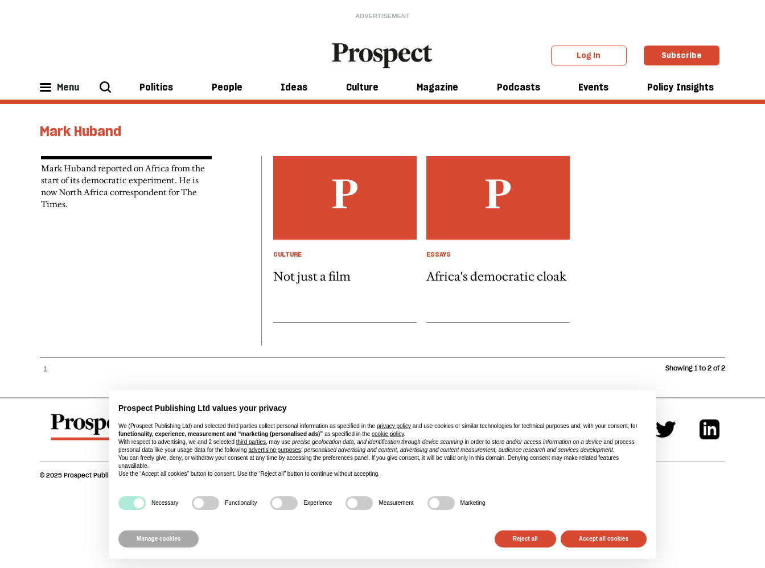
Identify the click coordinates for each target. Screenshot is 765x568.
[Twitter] (666, 429)
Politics (156, 87)
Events (593, 87)
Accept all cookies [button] (603, 539)
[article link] (345, 239)
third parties (251, 442)
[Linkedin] (709, 429)
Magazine (437, 87)
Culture (362, 87)
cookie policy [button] (388, 434)
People (227, 87)
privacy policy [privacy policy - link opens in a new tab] (394, 426)
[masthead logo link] (382, 54)
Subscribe (681, 55)
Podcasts (518, 87)
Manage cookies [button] (158, 539)
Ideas (294, 87)
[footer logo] (93, 432)
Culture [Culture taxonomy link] (287, 254)
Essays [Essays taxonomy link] (438, 254)
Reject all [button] (525, 539)
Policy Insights (680, 87)
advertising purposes (274, 450)
